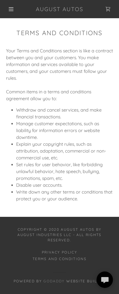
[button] (11, 9)
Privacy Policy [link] (59, 252)
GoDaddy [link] (54, 281)
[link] (59, 9)
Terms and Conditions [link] (59, 259)
